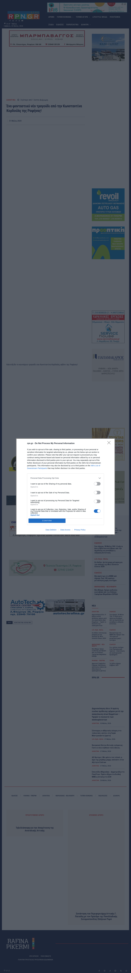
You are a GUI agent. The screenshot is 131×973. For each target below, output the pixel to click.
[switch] (97, 483)
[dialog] (65, 487)
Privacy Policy (79, 530)
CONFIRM (47, 520)
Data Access (65, 530)
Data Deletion (51, 530)
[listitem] (65, 478)
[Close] (109, 443)
